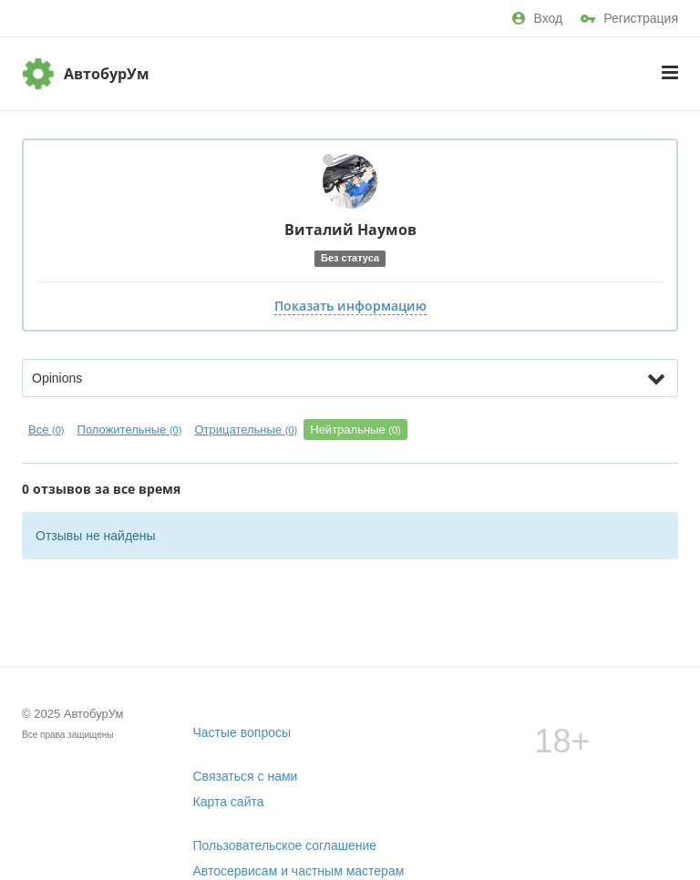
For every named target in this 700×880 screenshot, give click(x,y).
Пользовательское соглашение (285, 845)
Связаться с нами (245, 776)
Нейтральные (355, 429)
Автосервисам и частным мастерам (299, 871)
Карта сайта (228, 801)
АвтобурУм (106, 74)
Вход (537, 18)
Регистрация (629, 18)
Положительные (129, 429)
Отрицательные (245, 429)
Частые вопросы (242, 732)
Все (46, 429)
